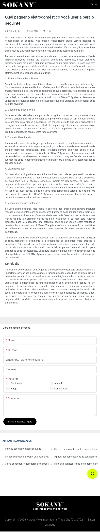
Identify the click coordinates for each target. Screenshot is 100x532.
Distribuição (16, 383)
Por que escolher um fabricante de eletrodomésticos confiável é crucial (23, 448)
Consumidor (60, 388)
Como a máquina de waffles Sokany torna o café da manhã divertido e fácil (75, 449)
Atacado (58, 383)
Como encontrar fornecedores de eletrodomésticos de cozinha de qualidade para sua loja (26, 463)
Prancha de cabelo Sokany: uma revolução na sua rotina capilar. (26, 456)
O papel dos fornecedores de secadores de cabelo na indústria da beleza (75, 456)
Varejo (13, 388)
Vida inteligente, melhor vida (50, 508)
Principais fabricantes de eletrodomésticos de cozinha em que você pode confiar (75, 463)
